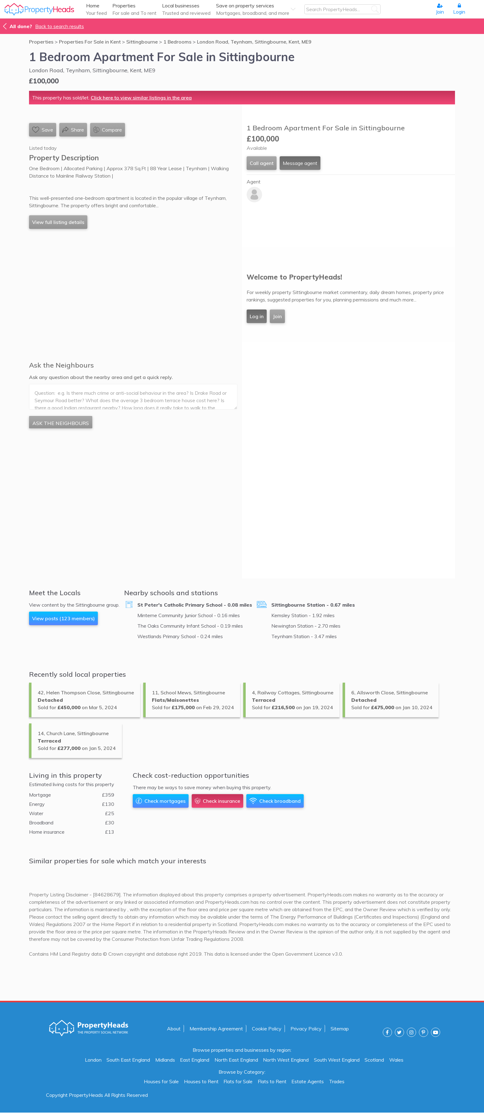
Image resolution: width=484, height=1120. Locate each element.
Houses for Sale (161, 1081)
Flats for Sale (237, 1081)
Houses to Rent (201, 1081)
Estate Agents (307, 1081)
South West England (337, 1060)
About (174, 1028)
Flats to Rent (272, 1081)
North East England (236, 1060)
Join (440, 9)
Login (459, 9)
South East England (128, 1060)
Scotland (374, 1060)
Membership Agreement (216, 1028)
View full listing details (58, 222)
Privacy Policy (306, 1028)
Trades (336, 1081)
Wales (396, 1060)
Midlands (165, 1060)
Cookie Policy (267, 1028)
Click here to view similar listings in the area (141, 98)
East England (194, 1060)
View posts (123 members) (63, 618)
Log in (257, 316)
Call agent (261, 163)
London (93, 1060)
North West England (286, 1060)
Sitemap (340, 1028)
